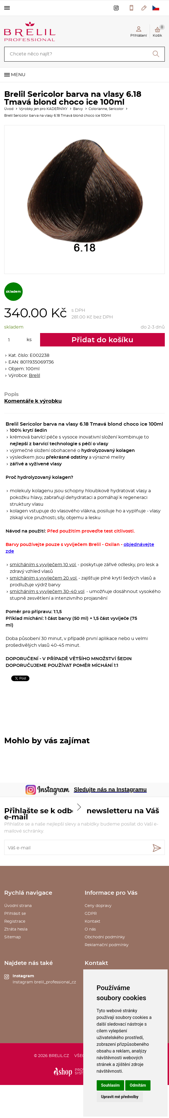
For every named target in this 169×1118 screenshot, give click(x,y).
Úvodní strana (18, 906)
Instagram (23, 976)
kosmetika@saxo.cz (144, 8)
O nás (90, 929)
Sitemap (12, 937)
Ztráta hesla (15, 929)
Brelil (34, 375)
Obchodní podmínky (105, 937)
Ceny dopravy (98, 906)
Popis (11, 394)
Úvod (8, 109)
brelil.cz (59, 1056)
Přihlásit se (15, 914)
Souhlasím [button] (110, 1085)
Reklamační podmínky (107, 945)
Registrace (14, 922)
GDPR (91, 914)
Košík (159, 30)
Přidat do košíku (102, 340)
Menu (18, 74)
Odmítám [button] (138, 1085)
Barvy (78, 109)
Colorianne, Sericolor (106, 109)
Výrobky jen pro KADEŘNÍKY (43, 109)
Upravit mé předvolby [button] (119, 1096)
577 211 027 (131, 8)
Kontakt (92, 922)
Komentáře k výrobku (33, 401)
